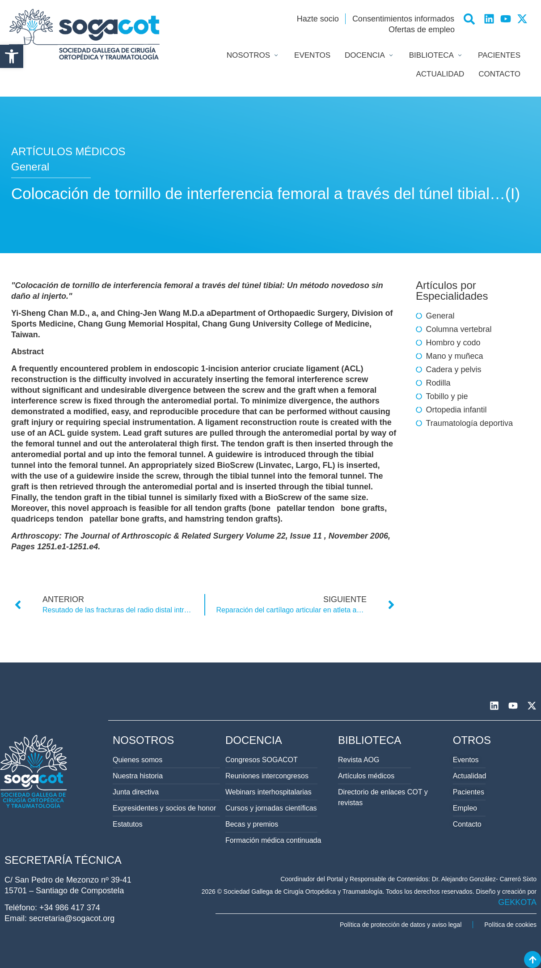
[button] (11, 56)
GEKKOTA (517, 902)
